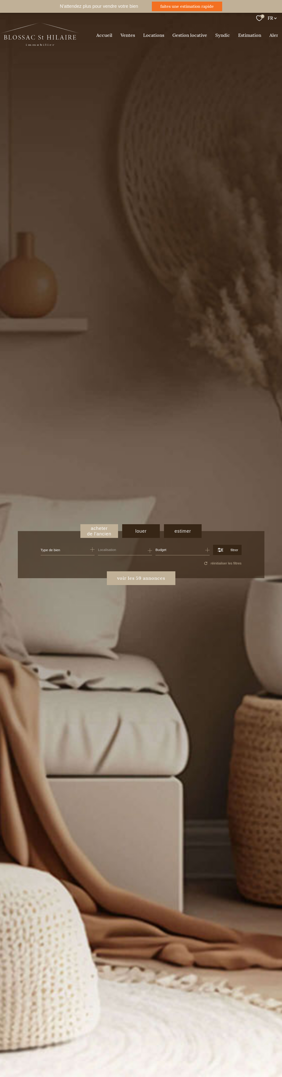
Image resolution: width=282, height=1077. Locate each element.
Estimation (249, 35)
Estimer (182, 531)
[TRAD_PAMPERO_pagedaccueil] (40, 44)
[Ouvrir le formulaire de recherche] (227, 550)
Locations (153, 35)
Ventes (128, 35)
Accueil (104, 35)
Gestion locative (189, 35)
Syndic (222, 35)
